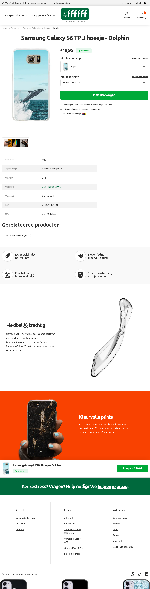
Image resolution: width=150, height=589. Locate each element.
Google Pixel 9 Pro (73, 530)
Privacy (5, 556)
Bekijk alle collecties (123, 529)
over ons (126, 3)
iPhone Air (69, 506)
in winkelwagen (104, 95)
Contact (20, 512)
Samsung (15, 28)
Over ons (20, 506)
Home (4, 28)
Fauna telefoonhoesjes (16, 235)
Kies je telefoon (104, 76)
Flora (115, 512)
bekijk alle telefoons (140, 77)
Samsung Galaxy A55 (72, 523)
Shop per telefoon (41, 15)
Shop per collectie (14, 15)
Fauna (47, 28)
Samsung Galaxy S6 (32, 28)
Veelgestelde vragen (26, 500)
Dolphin (57, 28)
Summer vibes (120, 500)
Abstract (117, 523)
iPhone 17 (69, 500)
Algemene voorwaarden (25, 556)
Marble (116, 506)
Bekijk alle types (72, 536)
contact (137, 3)
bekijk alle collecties (140, 58)
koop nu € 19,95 (131, 451)
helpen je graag (112, 469)
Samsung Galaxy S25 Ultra (72, 514)
